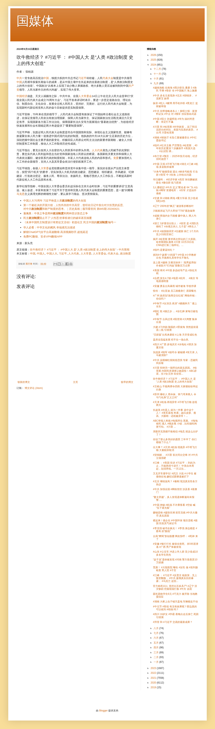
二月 (156, 657)
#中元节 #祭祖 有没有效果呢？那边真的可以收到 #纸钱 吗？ (175, 608)
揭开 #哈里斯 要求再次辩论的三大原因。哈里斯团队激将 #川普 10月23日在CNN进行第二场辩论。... (175, 242)
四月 (156, 647)
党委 (116, 157)
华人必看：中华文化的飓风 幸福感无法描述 (49, 227)
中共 (19, 78)
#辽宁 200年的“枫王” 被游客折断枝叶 (173, 206)
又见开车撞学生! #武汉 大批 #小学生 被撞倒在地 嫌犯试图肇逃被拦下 (174, 475)
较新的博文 (24, 382)
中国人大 (52, 253)
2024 (154, 64)
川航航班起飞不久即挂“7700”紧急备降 (174, 210)
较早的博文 (127, 382)
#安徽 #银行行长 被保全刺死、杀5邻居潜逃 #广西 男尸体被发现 (175, 545)
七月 (156, 633)
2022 (154, 672)
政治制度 (125, 253)
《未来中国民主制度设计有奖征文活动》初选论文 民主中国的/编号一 (69, 222)
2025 (154, 59)
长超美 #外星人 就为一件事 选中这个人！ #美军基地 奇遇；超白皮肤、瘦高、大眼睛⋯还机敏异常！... (174, 413)
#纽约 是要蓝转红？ (164, 249)
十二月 (158, 68)
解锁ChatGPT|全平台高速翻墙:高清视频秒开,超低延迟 (55, 232)
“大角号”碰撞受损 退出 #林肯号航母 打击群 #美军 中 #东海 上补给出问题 (175, 173)
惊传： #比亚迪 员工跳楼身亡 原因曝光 (174, 290)
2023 (154, 668)
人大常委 (43, 168)
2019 (154, 687)
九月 (156, 83)
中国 (46, 78)
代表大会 (108, 78)
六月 (156, 637)
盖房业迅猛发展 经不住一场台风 (170, 339)
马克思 (21, 193)
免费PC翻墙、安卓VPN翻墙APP (42, 236)
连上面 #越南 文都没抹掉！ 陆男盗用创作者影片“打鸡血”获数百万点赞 (174, 264)
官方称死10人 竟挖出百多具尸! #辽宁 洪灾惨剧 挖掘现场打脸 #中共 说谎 (175, 587)
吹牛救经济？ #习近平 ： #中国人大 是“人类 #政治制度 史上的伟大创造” (73, 249)
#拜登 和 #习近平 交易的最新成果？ (172, 622)
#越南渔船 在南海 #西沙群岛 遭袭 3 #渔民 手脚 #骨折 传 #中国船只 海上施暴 (175, 89)
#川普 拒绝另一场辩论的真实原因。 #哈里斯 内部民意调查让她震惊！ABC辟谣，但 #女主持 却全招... (175, 370)
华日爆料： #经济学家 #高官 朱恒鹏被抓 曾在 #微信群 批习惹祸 (175, 181)
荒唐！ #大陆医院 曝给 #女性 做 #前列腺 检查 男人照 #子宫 (175, 569)
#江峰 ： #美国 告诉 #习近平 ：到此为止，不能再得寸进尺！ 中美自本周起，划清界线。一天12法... (174, 465)
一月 (156, 662)
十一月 (158, 73)
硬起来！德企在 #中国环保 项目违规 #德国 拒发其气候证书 (175, 522)
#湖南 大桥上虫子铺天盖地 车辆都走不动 (175, 601)
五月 (156, 642)
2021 (154, 677)
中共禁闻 (124, 249)
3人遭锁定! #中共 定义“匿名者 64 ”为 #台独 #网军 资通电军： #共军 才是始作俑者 (175, 190)
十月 (156, 78)
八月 (156, 628)
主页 (75, 382)
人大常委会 (85, 96)
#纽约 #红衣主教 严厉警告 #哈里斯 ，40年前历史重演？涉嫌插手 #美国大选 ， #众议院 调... (175, 148)
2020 (154, 682)
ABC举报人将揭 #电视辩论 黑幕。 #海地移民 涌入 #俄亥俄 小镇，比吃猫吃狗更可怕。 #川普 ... (175, 423)
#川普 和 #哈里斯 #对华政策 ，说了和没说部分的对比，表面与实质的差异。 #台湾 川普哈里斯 (175, 129)
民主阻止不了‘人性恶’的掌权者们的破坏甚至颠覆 (57, 217)
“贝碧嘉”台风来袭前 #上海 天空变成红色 (175, 334)
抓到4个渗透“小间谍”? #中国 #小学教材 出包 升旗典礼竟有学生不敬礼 (174, 256)
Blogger (103, 710)
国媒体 (35, 21)
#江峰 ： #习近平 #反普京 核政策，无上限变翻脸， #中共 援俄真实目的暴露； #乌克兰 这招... (175, 578)
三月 (156, 652)
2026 (154, 55)
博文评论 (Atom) (34, 388)
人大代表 (97, 150)
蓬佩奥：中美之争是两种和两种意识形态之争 (55, 213)
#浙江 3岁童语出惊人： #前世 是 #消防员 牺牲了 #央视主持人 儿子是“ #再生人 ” (175, 225)
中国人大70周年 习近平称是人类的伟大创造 (54, 200)
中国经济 (22, 96)
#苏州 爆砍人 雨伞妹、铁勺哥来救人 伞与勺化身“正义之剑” (174, 396)
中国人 (41, 253)
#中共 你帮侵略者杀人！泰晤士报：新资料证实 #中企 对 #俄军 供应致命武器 (175, 112)
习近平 (82, 78)
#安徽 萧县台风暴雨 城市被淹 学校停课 (174, 286)
